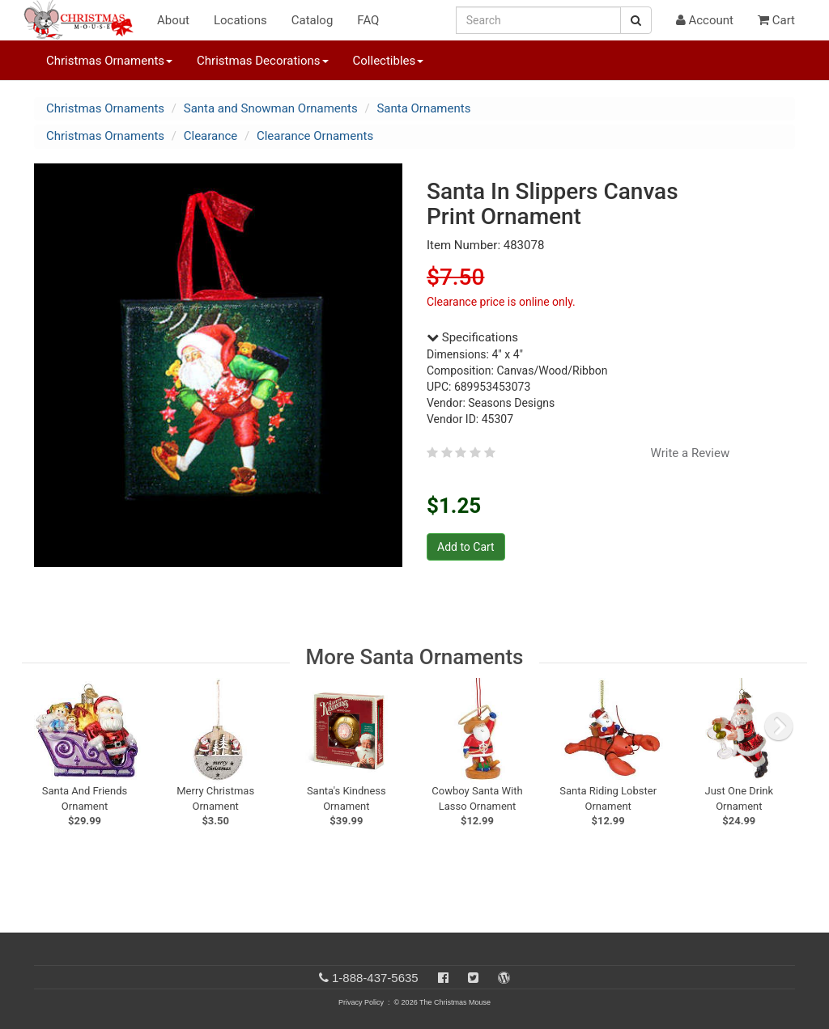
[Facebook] (443, 978)
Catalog (312, 20)
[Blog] (504, 978)
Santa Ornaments (423, 108)
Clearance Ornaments (315, 136)
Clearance (211, 136)
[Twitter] (473, 978)
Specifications (472, 337)
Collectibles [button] (388, 60)
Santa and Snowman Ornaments (271, 108)
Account (704, 20)
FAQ (368, 20)
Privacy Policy (361, 1002)
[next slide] (779, 726)
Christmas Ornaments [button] (109, 60)
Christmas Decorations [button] (262, 60)
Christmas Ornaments (105, 108)
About (173, 20)
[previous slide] (55, 726)
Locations (240, 20)
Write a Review (690, 453)
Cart (776, 20)
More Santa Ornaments (415, 657)
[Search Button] (636, 20)
